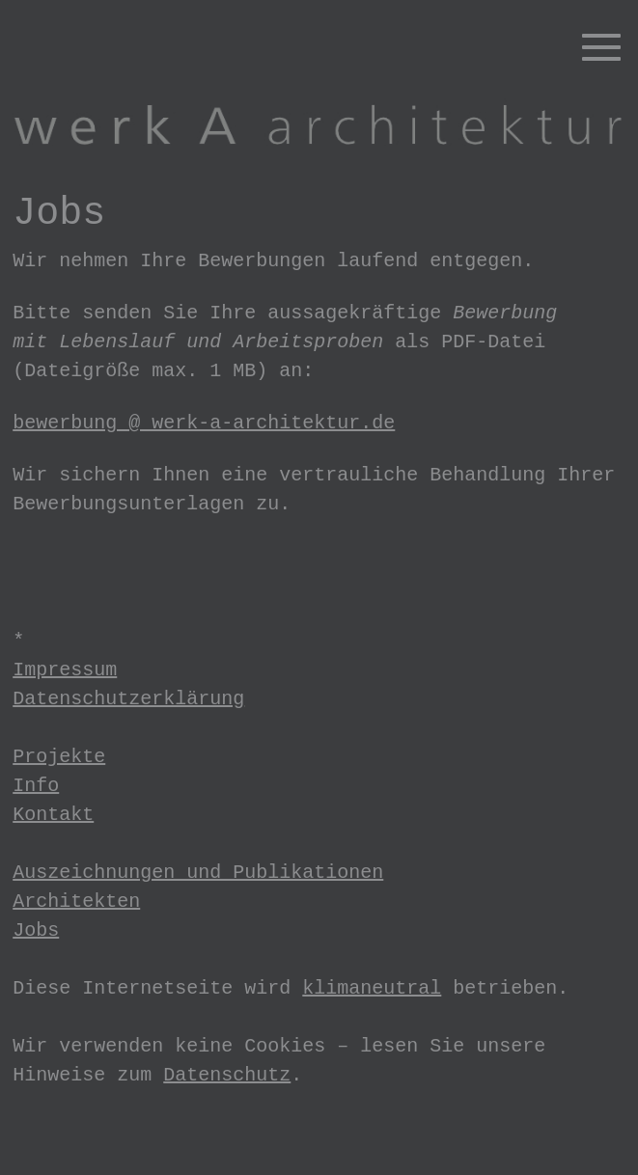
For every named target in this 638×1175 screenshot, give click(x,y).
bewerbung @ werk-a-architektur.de (204, 423)
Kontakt (53, 815)
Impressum (65, 670)
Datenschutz (227, 1075)
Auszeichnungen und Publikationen (198, 872)
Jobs (36, 930)
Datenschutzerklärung (128, 699)
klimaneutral (371, 988)
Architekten (76, 901)
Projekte (59, 757)
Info (36, 786)
